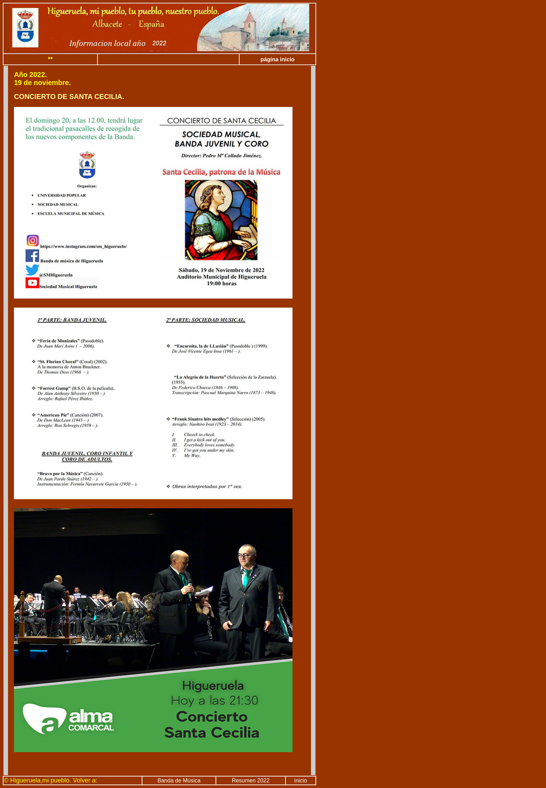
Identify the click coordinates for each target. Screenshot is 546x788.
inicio (300, 780)
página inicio (277, 59)
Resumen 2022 (251, 780)
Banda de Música (179, 780)
